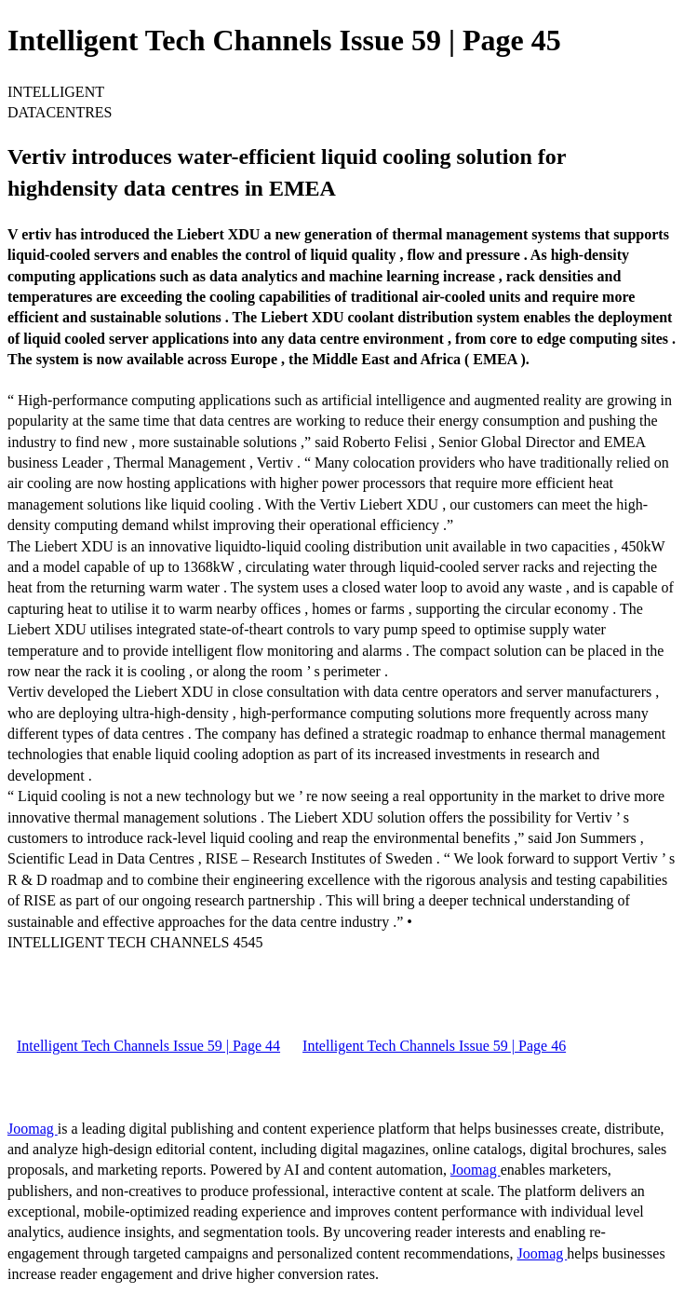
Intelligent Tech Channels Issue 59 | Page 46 (434, 1046)
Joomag (32, 1128)
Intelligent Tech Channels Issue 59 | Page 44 (148, 1046)
